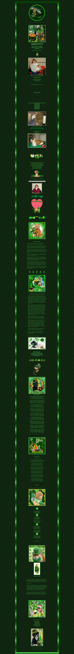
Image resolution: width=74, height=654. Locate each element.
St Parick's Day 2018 (37, 103)
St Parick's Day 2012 (37, 108)
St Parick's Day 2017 (37, 104)
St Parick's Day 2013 (37, 107)
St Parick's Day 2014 (37, 106)
